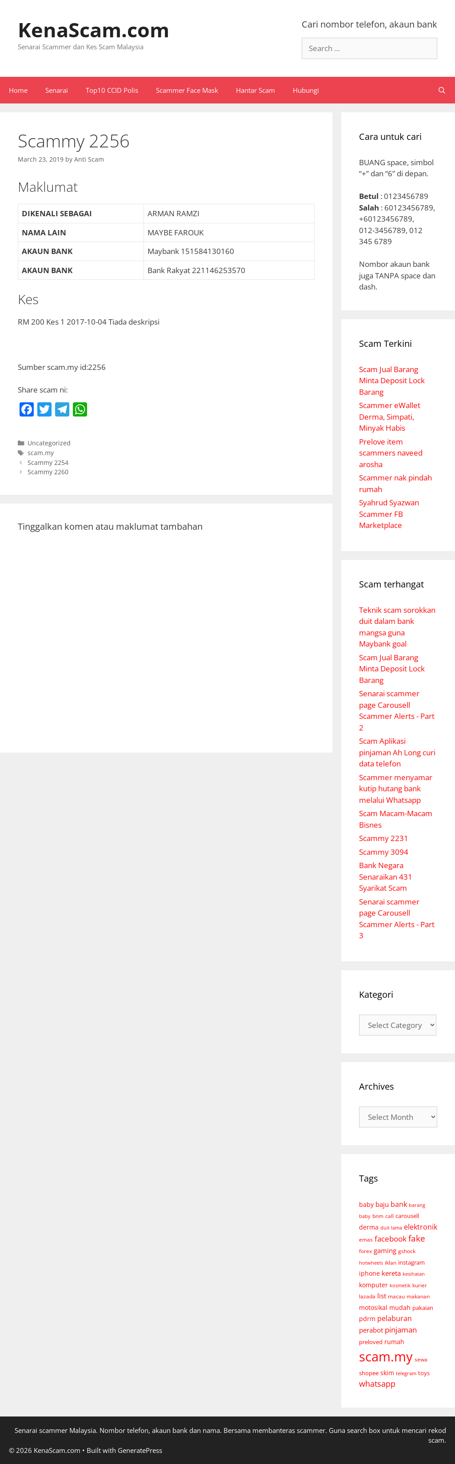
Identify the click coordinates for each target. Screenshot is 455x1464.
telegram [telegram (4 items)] (406, 1373)
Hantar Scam (255, 90)
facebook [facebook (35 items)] (391, 1239)
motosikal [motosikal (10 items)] (373, 1308)
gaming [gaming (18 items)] (385, 1250)
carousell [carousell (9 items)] (407, 1216)
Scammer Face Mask (187, 90)
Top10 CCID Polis (112, 90)
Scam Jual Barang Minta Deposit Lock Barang (392, 380)
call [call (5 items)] (389, 1215)
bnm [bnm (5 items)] (377, 1215)
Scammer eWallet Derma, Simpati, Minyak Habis (389, 416)
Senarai (56, 90)
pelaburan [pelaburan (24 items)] (394, 1318)
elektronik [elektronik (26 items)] (420, 1227)
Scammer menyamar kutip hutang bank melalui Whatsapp (395, 788)
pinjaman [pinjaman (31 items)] (401, 1330)
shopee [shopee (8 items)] (369, 1373)
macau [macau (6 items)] (396, 1296)
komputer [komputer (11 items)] (373, 1285)
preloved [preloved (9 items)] (371, 1342)
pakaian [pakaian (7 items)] (422, 1308)
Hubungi (306, 90)
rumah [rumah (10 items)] (394, 1342)
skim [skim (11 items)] (387, 1373)
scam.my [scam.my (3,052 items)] (386, 1356)
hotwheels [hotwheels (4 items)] (371, 1262)
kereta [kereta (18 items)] (391, 1273)
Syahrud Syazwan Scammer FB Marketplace (389, 513)
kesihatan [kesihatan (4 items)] (414, 1273)
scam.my (41, 452)
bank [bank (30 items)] (399, 1204)
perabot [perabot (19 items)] (371, 1329)
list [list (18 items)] (381, 1295)
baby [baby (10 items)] (366, 1205)
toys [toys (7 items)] (424, 1373)
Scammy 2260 (48, 472)
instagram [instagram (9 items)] (411, 1262)
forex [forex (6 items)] (365, 1251)
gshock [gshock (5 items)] (406, 1250)
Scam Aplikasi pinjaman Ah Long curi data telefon (397, 752)
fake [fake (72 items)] (416, 1238)
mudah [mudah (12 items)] (400, 1307)
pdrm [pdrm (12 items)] (367, 1318)
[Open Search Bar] (442, 90)
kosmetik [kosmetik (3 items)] (400, 1285)
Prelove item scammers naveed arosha (391, 452)
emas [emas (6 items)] (366, 1239)
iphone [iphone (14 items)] (369, 1273)
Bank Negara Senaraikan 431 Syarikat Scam (385, 876)
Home (18, 90)
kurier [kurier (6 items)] (419, 1285)
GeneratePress (140, 1450)
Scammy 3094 (383, 852)
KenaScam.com (93, 29)
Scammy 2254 (48, 462)
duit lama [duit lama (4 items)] (391, 1227)
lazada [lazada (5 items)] (367, 1296)
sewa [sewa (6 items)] (421, 1359)
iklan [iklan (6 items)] (390, 1262)
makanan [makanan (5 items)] (418, 1296)
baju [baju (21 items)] (382, 1204)
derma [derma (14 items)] (369, 1227)
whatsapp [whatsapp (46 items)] (377, 1383)
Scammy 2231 (383, 838)
